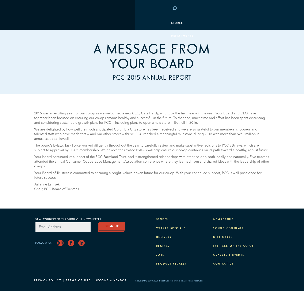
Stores (42, 23)
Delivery (164, 237)
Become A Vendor (111, 280)
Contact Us (223, 264)
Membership (46, 48)
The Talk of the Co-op (233, 246)
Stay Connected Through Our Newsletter (68, 219)
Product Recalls (171, 264)
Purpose (260, 74)
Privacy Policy (47, 280)
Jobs (160, 255)
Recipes (163, 246)
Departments (47, 36)
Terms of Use (78, 280)
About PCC (258, 86)
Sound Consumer (228, 228)
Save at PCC (242, 8)
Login (262, 8)
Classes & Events (252, 61)
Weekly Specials (171, 228)
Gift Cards (223, 237)
